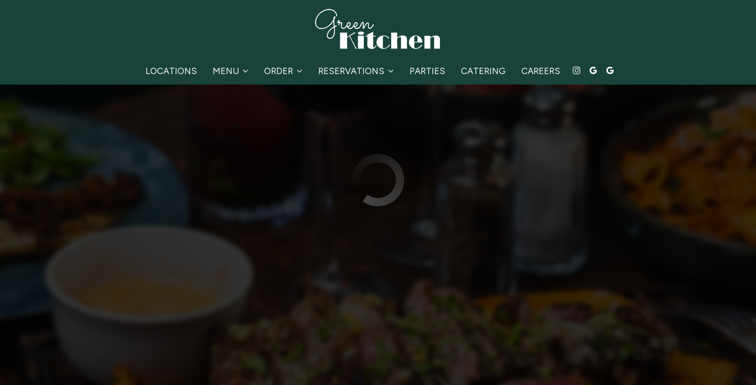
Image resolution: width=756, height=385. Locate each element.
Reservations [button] (356, 71)
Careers (540, 71)
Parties (427, 71)
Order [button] (283, 71)
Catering (483, 71)
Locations (171, 71)
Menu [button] (230, 71)
